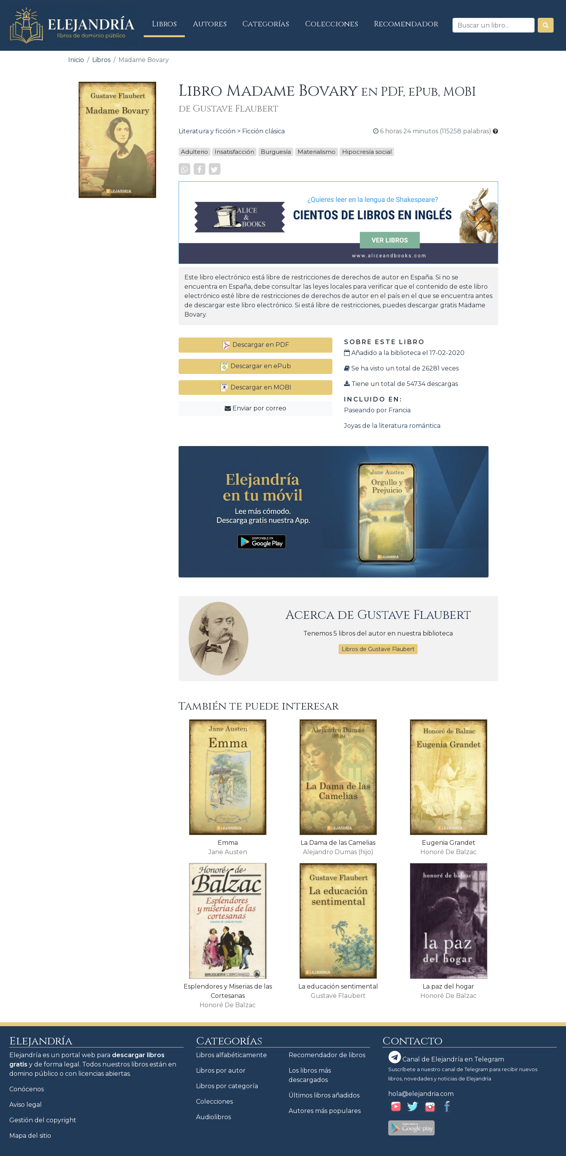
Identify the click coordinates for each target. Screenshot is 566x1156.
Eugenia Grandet (448, 842)
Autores (210, 24)
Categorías (266, 24)
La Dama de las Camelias (338, 842)
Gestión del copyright (42, 1120)
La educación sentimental (338, 986)
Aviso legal (25, 1104)
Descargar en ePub (255, 366)
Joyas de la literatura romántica (392, 425)
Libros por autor (221, 1070)
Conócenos (26, 1089)
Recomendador (406, 24)
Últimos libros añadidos (324, 1095)
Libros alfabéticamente (231, 1055)
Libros (168, 24)
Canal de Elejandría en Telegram (446, 1057)
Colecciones (331, 24)
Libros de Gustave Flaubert (378, 649)
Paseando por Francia (377, 410)
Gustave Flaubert (414, 615)
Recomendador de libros (327, 1055)
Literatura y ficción (207, 131)
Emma (228, 842)
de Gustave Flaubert (229, 109)
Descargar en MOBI (255, 387)
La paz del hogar (448, 986)
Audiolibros (213, 1117)
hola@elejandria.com (421, 1093)
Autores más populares (325, 1111)
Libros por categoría (227, 1086)
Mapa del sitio (30, 1135)
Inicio (76, 60)
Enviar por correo (255, 408)
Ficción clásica (263, 131)
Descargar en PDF (255, 344)
